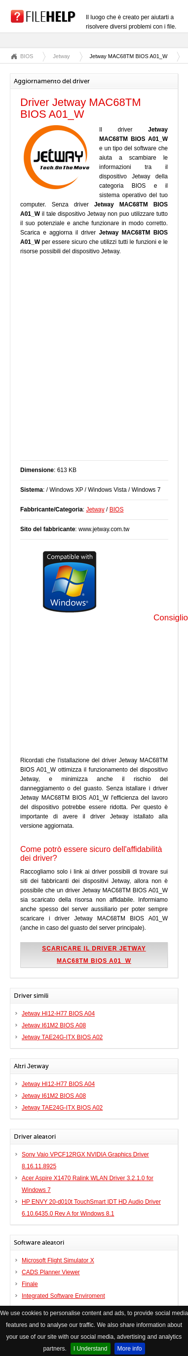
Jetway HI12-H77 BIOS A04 (58, 1013)
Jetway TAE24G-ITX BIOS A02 (62, 1037)
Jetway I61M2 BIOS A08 (54, 1025)
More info (129, 1348)
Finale (30, 1284)
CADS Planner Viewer (51, 1272)
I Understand (91, 1348)
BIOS (26, 56)
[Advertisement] (92, 363)
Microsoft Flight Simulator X (58, 1260)
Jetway (61, 56)
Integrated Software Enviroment (63, 1295)
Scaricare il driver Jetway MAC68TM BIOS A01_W (94, 954)
